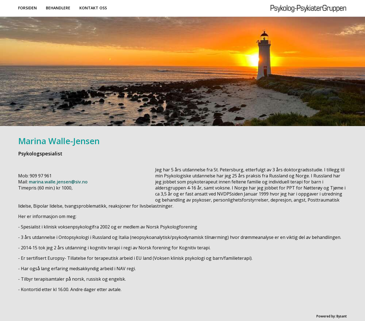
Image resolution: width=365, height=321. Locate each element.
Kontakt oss (93, 7)
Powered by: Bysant (331, 316)
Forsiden (27, 7)
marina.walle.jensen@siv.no (58, 182)
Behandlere (58, 7)
